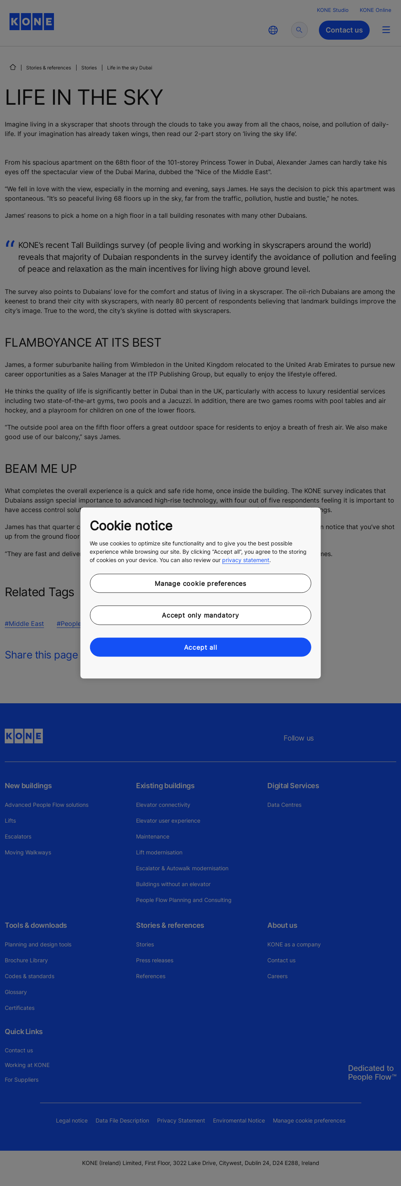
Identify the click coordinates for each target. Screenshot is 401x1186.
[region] (200, 593)
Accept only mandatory (200, 615)
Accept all (200, 647)
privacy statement (245, 559)
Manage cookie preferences (200, 583)
